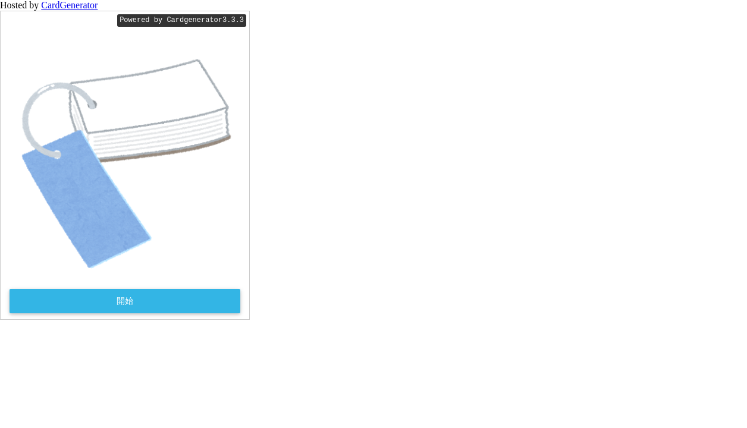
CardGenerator (69, 5)
